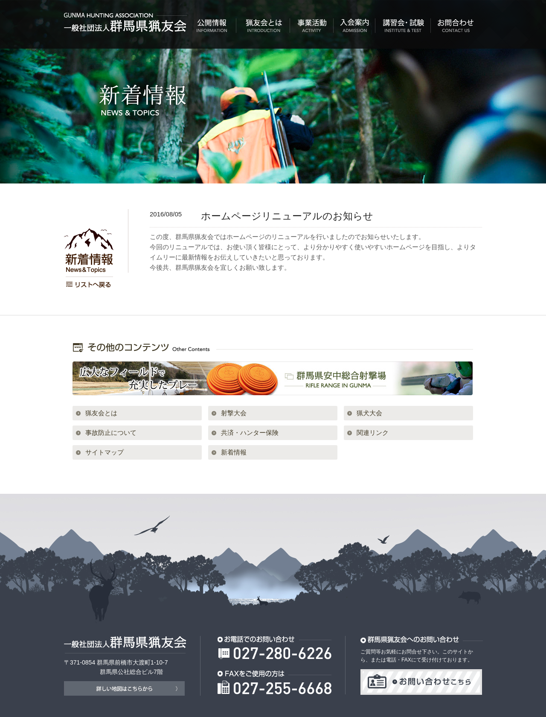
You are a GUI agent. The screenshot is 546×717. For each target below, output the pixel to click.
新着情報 (234, 452)
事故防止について (110, 432)
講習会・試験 (403, 28)
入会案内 (354, 28)
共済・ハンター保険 (250, 432)
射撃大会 (234, 413)
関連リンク (373, 432)
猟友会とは (263, 28)
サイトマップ (104, 452)
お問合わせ (456, 28)
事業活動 (312, 28)
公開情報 (211, 28)
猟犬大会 (369, 413)
